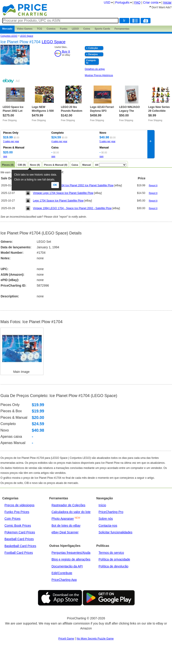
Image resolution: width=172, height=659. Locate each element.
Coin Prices (12, 518)
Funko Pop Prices (16, 512)
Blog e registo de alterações (71, 559)
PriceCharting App (64, 580)
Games (24, 28)
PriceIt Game (66, 638)
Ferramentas (122, 28)
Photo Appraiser (63, 518)
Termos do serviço (111, 552)
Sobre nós (106, 518)
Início (102, 505)
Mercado (7, 28)
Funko (63, 28)
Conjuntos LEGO (8, 36)
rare (5, 156)
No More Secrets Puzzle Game (95, 638)
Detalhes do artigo (95, 69)
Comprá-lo (91, 61)
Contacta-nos (108, 525)
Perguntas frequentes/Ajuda (71, 552)
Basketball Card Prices (20, 546)
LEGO (75, 28)
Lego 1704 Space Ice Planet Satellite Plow (58, 200)
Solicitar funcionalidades (115, 532)
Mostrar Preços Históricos (99, 75)
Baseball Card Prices (19, 539)
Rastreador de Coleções (68, 505)
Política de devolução (113, 566)
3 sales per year (11, 141)
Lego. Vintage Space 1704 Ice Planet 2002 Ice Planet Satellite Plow (73, 185)
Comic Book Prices (17, 525)
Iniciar (167, 2)
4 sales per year (59, 141)
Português (122, 2)
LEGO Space (26, 36)
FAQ (137, 2)
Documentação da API (67, 566)
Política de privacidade (114, 559)
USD (107, 2)
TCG (39, 28)
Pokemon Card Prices (19, 532)
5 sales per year (107, 141)
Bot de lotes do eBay (66, 525)
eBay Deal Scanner (65, 532)
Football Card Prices (18, 552)
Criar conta (150, 2)
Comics (51, 28)
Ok (55, 185)
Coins (86, 28)
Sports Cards (102, 28)
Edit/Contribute (62, 573)
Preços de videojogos (19, 505)
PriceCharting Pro (111, 512)
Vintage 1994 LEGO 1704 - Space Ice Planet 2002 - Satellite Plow (72, 208)
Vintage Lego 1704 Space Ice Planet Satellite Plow (63, 193)
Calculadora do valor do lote (71, 512)
